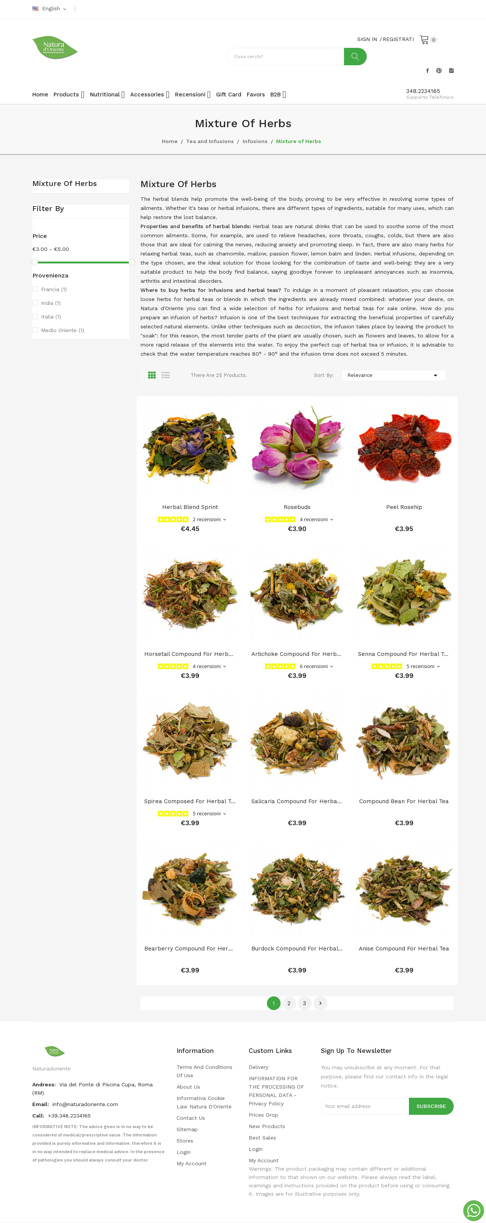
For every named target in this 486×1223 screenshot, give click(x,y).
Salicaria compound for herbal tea (297, 801)
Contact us (191, 1118)
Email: (41, 1104)
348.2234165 (423, 91)
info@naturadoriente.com (85, 1104)
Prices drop (263, 1115)
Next (320, 1003)
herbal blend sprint (190, 507)
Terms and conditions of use (204, 1071)
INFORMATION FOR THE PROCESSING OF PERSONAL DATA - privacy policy (276, 1090)
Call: (39, 1116)
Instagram (451, 70)
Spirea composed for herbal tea (190, 801)
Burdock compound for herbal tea (297, 948)
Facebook (427, 70)
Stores (185, 1141)
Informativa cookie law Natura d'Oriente (204, 1102)
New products (267, 1126)
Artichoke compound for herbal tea (297, 654)
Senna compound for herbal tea (404, 654)
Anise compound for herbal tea (404, 948)
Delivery (258, 1067)
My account (192, 1163)
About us (188, 1087)
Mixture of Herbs (64, 184)
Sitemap (187, 1129)
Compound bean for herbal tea (404, 801)
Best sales (262, 1138)
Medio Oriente (62, 330)
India (51, 303)
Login (184, 1152)
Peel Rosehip (404, 507)
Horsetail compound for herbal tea (190, 654)
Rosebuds (297, 507)
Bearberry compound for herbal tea (190, 948)
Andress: (44, 1084)
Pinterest (439, 70)
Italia (51, 317)
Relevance (393, 375)
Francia (54, 289)
